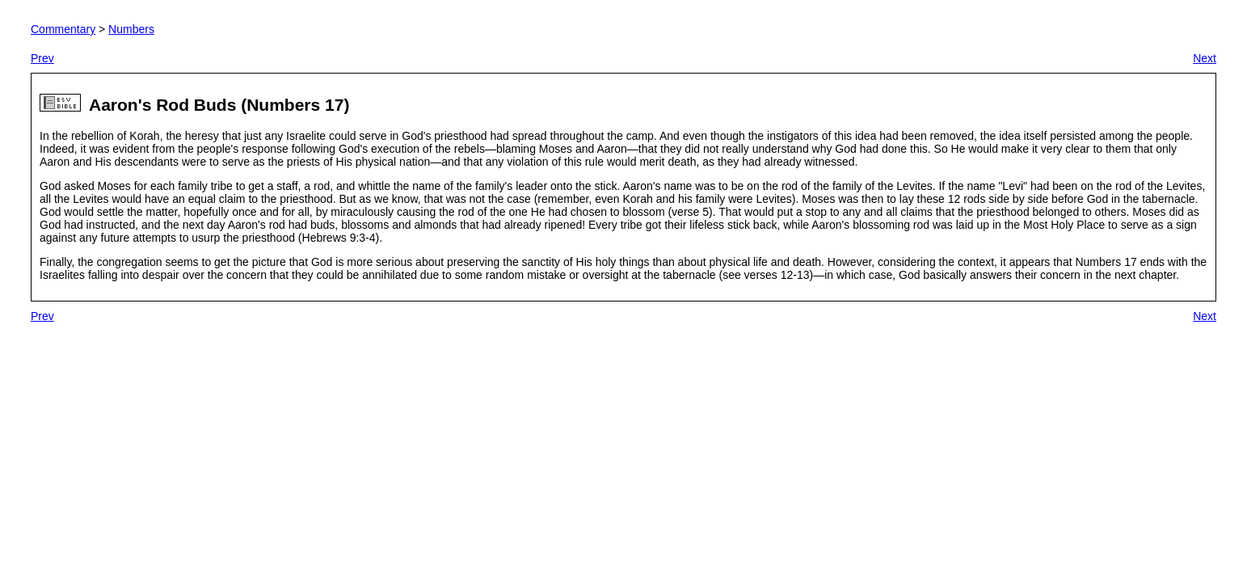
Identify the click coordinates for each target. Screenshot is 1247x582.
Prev (42, 58)
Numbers (131, 29)
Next (1204, 58)
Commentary (63, 29)
